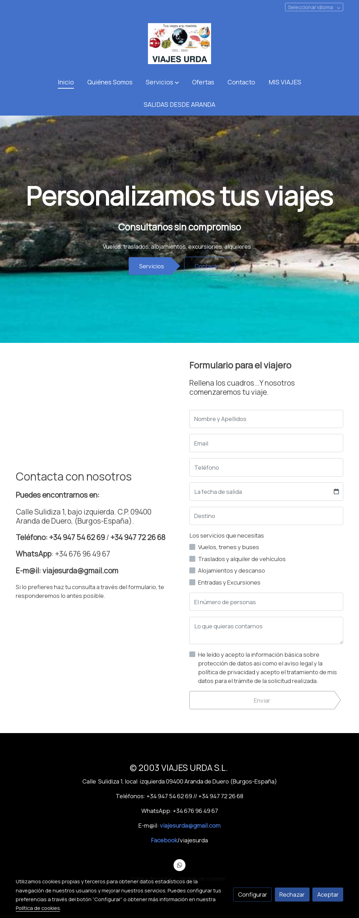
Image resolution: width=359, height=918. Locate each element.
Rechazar (292, 894)
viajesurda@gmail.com (190, 825)
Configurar (252, 894)
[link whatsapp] (179, 865)
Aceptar (328, 894)
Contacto (207, 266)
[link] (179, 43)
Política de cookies (38, 907)
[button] (162, 82)
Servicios (151, 266)
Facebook (164, 840)
